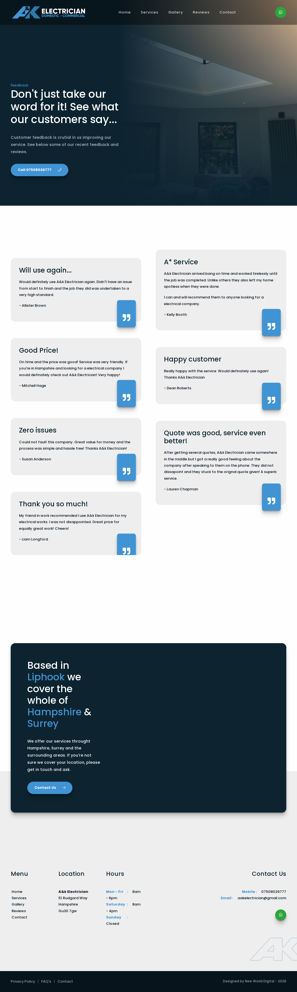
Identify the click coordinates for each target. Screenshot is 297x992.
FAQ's (46, 981)
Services (149, 12)
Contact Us (50, 787)
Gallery (175, 12)
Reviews (201, 12)
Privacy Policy (23, 981)
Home (125, 12)
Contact (228, 12)
